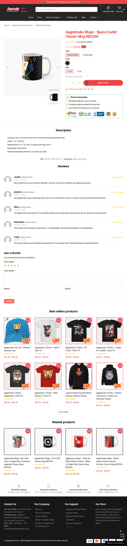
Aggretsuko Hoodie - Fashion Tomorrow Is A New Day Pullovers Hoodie (108, 396)
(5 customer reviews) (84, 42)
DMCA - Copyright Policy (44, 520)
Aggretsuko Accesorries (22, 25)
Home (6, 25)
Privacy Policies (41, 516)
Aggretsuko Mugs (43, 25)
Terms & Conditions (42, 513)
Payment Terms (72, 513)
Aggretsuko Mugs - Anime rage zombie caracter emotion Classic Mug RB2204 (109, 461)
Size (67, 67)
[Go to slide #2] (39, 109)
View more (63, 412)
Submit (9, 301)
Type (67, 51)
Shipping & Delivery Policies (76, 509)
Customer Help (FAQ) (74, 523)
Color (67, 59)
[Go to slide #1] (26, 109)
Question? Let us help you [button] (115, 543)
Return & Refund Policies (75, 516)
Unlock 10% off (122, 535)
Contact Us (70, 520)
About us (38, 509)
